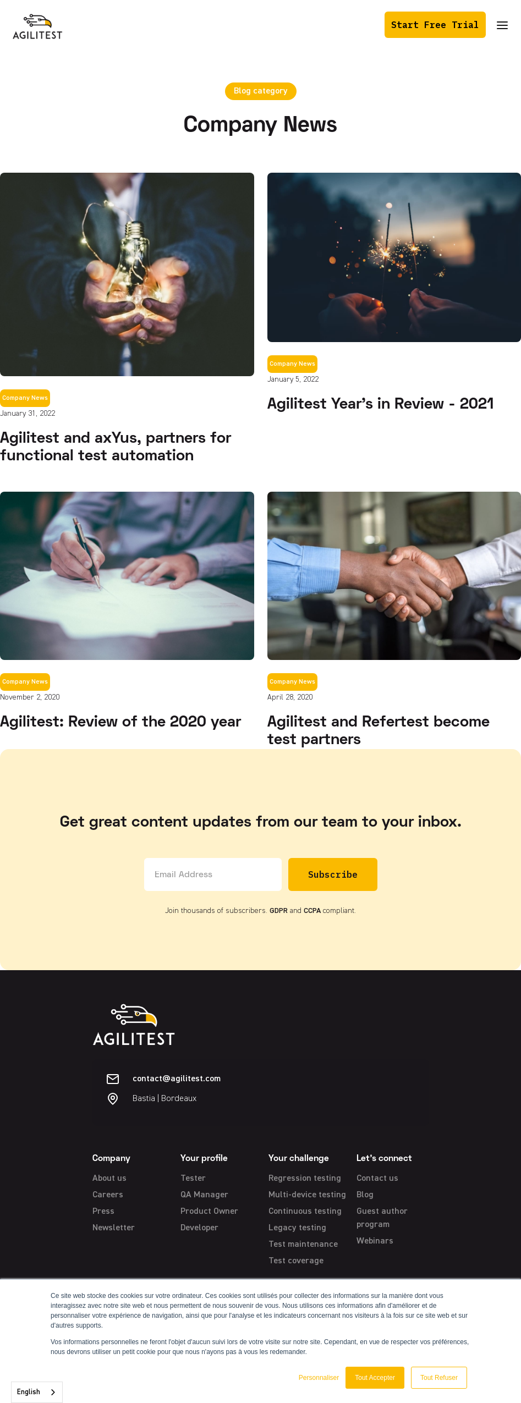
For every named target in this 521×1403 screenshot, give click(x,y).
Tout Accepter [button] (375, 1378)
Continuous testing (305, 1211)
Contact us (377, 1178)
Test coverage (295, 1261)
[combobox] (37, 1392)
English (28, 1392)
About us (109, 1178)
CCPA (312, 911)
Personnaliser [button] (319, 1378)
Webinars (375, 1241)
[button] (502, 25)
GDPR (279, 911)
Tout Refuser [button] (439, 1378)
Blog (365, 1195)
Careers (107, 1195)
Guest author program (382, 1218)
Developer (199, 1228)
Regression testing (304, 1178)
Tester (193, 1178)
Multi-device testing (307, 1195)
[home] (37, 24)
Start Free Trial (435, 24)
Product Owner (209, 1211)
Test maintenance (303, 1244)
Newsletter (113, 1228)
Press (103, 1211)
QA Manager (204, 1195)
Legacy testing (297, 1228)
